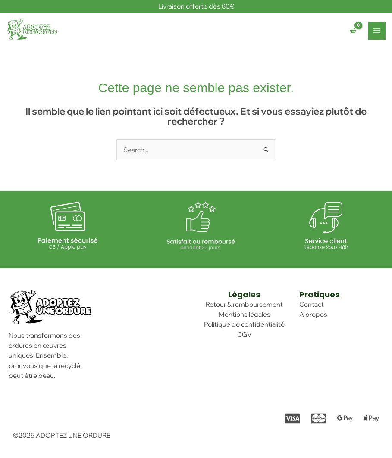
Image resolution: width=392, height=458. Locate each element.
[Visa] (292, 418)
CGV (244, 334)
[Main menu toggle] (377, 30)
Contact (311, 304)
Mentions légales (244, 314)
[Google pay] (345, 418)
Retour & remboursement (244, 304)
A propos (313, 314)
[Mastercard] (318, 418)
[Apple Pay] (371, 418)
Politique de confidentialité (244, 324)
